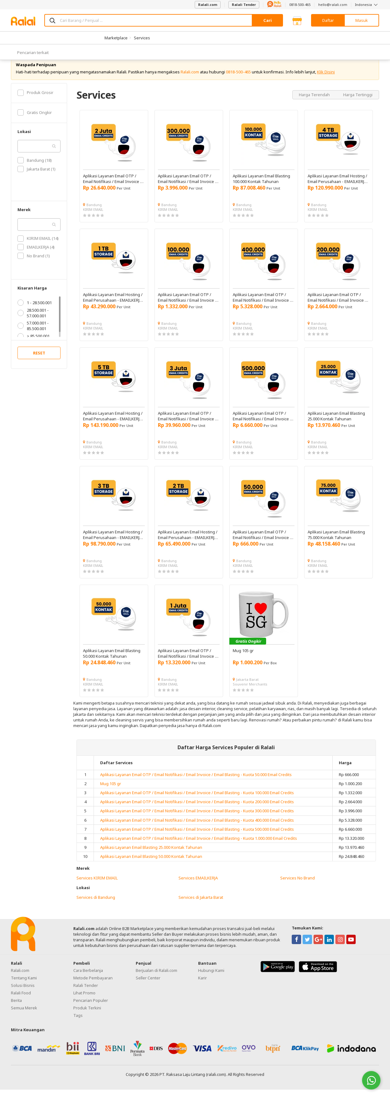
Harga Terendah (315, 103)
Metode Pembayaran (93, 987)
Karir (202, 987)
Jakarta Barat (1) (36, 178)
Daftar (328, 20)
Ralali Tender (244, 4)
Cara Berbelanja (88, 979)
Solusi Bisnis (23, 994)
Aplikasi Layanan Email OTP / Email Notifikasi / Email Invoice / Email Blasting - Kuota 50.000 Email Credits (196, 784)
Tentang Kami (24, 987)
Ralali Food (21, 1002)
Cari (267, 20)
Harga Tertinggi (358, 103)
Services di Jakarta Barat (200, 906)
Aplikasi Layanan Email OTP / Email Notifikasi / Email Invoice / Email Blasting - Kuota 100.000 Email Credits (197, 802)
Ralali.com (207, 4)
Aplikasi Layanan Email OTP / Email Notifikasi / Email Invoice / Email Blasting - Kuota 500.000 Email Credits (197, 838)
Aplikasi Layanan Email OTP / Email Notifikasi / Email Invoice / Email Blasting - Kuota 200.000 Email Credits (197, 811)
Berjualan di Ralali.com (156, 979)
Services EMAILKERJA (198, 887)
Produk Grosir (35, 102)
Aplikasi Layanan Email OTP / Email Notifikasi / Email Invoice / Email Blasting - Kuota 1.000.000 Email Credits (198, 847)
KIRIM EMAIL (93, 218)
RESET (39, 362)
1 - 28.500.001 (34, 312)
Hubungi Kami (211, 979)
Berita (16, 1009)
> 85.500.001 (33, 345)
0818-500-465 (299, 4)
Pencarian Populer (90, 1009)
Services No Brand (297, 887)
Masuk (361, 20)
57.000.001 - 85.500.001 (33, 335)
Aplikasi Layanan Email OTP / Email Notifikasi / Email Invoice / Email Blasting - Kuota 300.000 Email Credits (197, 820)
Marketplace (116, 38)
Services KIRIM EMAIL (97, 887)
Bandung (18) (34, 169)
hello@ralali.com (332, 4)
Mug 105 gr (110, 793)
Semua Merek (24, 1017)
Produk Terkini (87, 1017)
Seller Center (148, 987)
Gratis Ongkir (34, 122)
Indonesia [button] (367, 4)
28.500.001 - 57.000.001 (33, 322)
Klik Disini (326, 81)
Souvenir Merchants (250, 693)
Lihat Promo (84, 1002)
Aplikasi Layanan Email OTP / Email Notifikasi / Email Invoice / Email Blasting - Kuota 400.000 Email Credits (197, 829)
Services (142, 38)
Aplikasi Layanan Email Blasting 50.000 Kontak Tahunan (151, 866)
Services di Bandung (95, 906)
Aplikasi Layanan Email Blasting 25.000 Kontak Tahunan (151, 856)
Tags (78, 1024)
